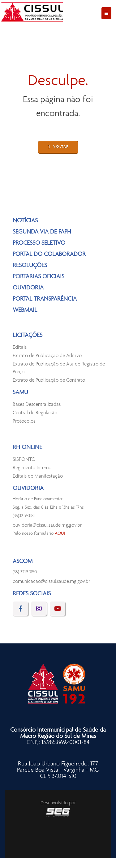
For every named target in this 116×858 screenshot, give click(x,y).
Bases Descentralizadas (37, 404)
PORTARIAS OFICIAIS (38, 277)
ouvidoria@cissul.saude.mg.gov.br (47, 525)
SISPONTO (24, 459)
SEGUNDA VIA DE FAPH (42, 232)
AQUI (60, 533)
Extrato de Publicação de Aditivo (47, 355)
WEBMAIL (25, 310)
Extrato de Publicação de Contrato (49, 380)
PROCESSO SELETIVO (39, 243)
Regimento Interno (32, 467)
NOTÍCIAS (25, 221)
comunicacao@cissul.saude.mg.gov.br (51, 581)
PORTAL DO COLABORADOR (49, 254)
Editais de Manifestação (38, 476)
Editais (20, 347)
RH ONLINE (27, 447)
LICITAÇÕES (27, 335)
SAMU (20, 392)
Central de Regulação (35, 412)
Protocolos (24, 421)
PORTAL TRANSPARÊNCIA (45, 299)
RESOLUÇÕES (30, 265)
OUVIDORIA (28, 288)
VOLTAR (58, 147)
